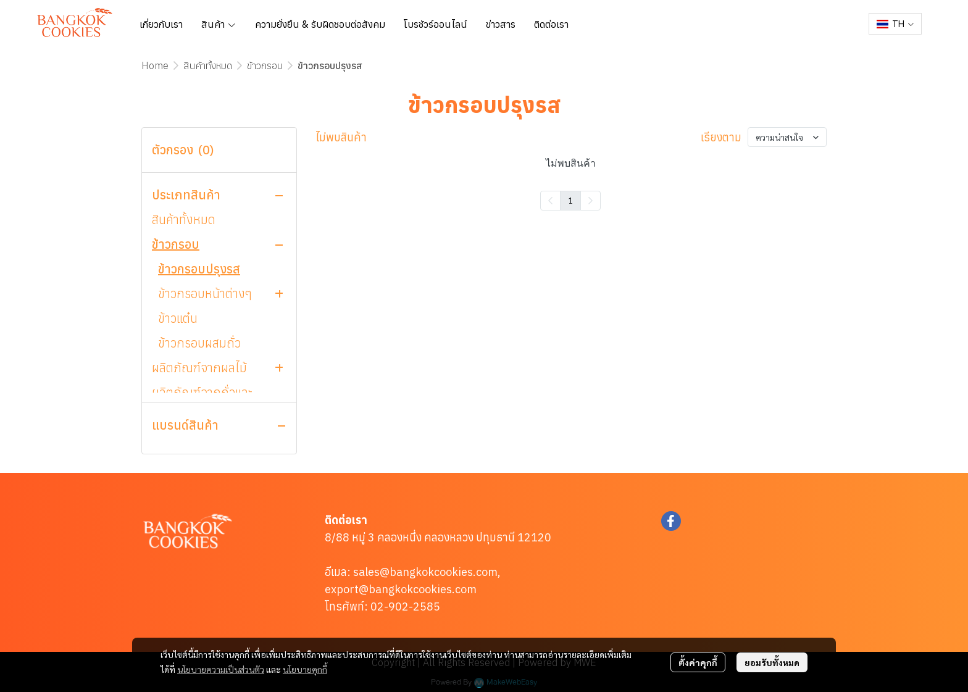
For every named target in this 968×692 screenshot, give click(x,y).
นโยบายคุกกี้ (305, 669)
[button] (895, 24)
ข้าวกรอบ (265, 65)
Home (155, 65)
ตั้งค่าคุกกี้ (697, 662)
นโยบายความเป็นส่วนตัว (220, 669)
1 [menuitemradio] (570, 200)
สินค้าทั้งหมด (207, 65)
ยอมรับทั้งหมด (772, 662)
